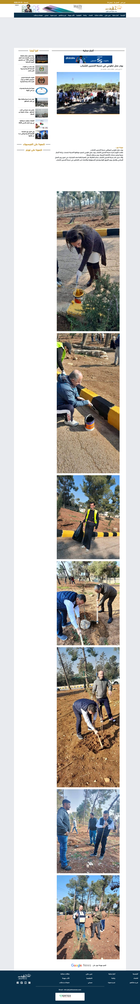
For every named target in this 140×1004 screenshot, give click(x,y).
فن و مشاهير (62, 15)
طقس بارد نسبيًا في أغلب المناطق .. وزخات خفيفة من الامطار (26, 111)
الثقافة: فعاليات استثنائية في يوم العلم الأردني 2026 (26, 121)
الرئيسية (123, 15)
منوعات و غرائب (38, 15)
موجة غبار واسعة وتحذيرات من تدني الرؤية (26, 89)
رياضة (85, 15)
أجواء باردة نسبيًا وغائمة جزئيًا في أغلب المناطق (26, 100)
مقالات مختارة (99, 15)
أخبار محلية (115, 15)
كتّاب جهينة (71, 15)
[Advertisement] (70, 32)
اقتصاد (91, 15)
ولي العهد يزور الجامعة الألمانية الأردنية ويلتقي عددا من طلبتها (26, 133)
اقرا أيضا (34, 50)
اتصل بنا (116, 2)
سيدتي (46, 15)
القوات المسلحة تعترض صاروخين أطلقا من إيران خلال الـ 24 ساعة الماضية (27, 79)
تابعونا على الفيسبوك (34, 144)
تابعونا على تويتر (34, 149)
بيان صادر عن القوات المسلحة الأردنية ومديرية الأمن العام (27, 68)
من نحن (123, 2)
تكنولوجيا (78, 15)
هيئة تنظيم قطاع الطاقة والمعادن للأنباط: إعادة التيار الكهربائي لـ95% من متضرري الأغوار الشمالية (26, 58)
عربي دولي (108, 15)
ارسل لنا (109, 2)
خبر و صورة (53, 15)
